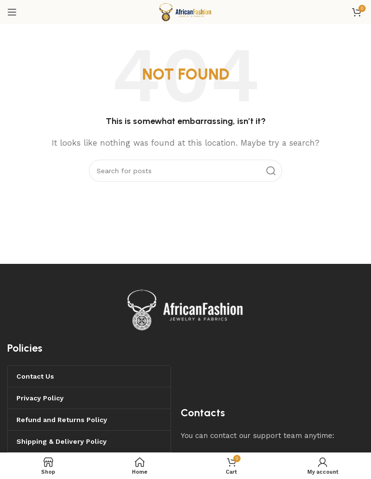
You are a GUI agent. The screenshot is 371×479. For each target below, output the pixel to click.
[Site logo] (185, 11)
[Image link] (185, 308)
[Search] (185, 171)
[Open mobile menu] (12, 12)
